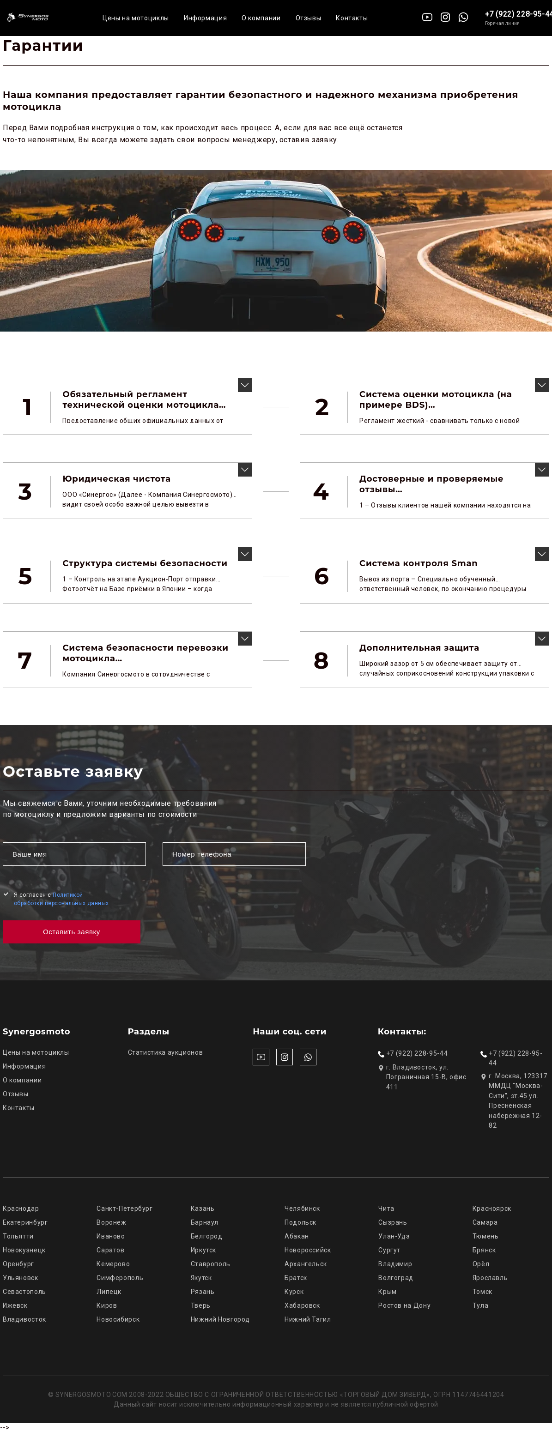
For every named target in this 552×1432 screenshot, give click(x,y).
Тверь (201, 1305)
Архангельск (306, 1264)
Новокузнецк (24, 1250)
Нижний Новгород (220, 1319)
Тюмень (486, 1236)
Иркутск (203, 1250)
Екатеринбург (25, 1222)
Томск (482, 1291)
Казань (203, 1208)
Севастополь (24, 1291)
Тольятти (18, 1236)
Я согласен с (61, 899)
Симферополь (120, 1277)
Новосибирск (118, 1319)
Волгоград (395, 1277)
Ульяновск (20, 1277)
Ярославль (490, 1277)
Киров (107, 1305)
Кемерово (113, 1264)
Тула (481, 1305)
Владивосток (24, 1319)
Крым (387, 1291)
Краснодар (21, 1208)
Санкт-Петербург (124, 1208)
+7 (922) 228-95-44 (417, 1053)
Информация (205, 18)
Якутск (201, 1277)
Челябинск (302, 1208)
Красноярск (492, 1208)
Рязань (203, 1291)
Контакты (352, 18)
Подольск (300, 1222)
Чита (386, 1208)
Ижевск (15, 1305)
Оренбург (18, 1264)
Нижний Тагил (308, 1319)
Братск (296, 1277)
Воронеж (111, 1222)
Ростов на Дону (404, 1305)
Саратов (110, 1250)
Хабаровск (302, 1305)
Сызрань (392, 1222)
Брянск (484, 1250)
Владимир (395, 1264)
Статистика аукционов (165, 1052)
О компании (261, 18)
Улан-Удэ (394, 1236)
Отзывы (308, 18)
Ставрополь (211, 1264)
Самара (485, 1222)
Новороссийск (308, 1250)
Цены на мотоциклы (136, 18)
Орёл (481, 1264)
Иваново (111, 1236)
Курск (294, 1291)
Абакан (297, 1236)
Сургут (389, 1250)
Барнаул (204, 1222)
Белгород (207, 1236)
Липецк (109, 1291)
